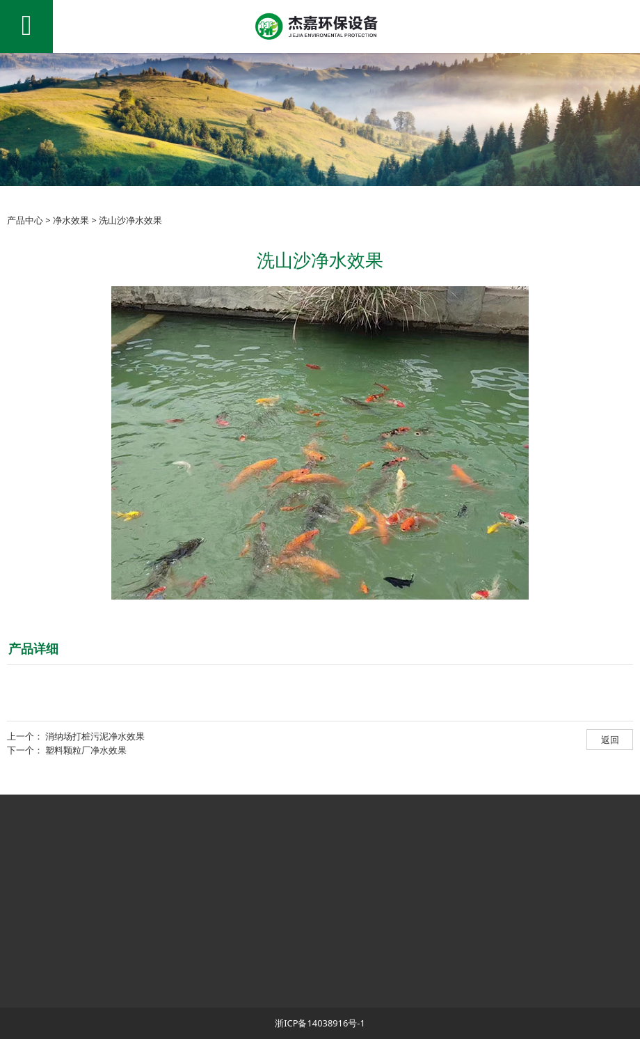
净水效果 (71, 220)
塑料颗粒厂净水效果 (86, 750)
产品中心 (25, 220)
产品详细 (33, 648)
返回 (610, 739)
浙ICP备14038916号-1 (320, 1023)
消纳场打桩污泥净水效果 (95, 736)
